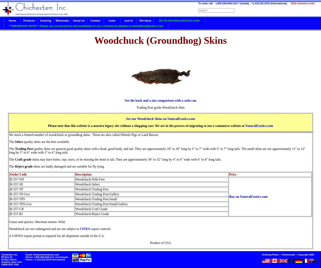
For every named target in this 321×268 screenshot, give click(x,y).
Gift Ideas (145, 20)
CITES (85, 229)
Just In (128, 20)
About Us (79, 20)
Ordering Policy (270, 254)
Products (29, 20)
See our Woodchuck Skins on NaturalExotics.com (160, 119)
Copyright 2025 (306, 254)
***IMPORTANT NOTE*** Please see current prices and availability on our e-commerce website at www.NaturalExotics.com (86, 26)
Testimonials (288, 254)
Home (12, 20)
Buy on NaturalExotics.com (248, 196)
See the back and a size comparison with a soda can (160, 100)
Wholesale (62, 20)
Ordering (45, 20)
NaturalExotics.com (259, 126)
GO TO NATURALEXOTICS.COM (179, 20)
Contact (95, 20)
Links (112, 20)
